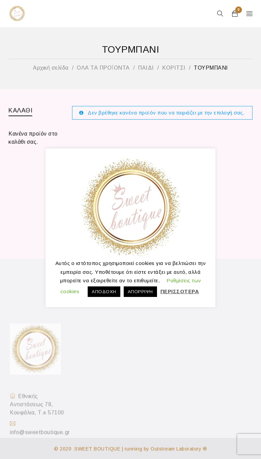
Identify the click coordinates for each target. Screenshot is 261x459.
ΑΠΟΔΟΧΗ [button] (104, 291)
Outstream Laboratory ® (179, 449)
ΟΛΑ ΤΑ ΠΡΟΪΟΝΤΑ (103, 68)
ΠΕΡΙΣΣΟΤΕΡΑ (179, 291)
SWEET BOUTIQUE (97, 449)
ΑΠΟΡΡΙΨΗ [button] (140, 291)
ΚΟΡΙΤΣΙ (174, 68)
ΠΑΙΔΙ (146, 68)
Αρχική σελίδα (51, 68)
